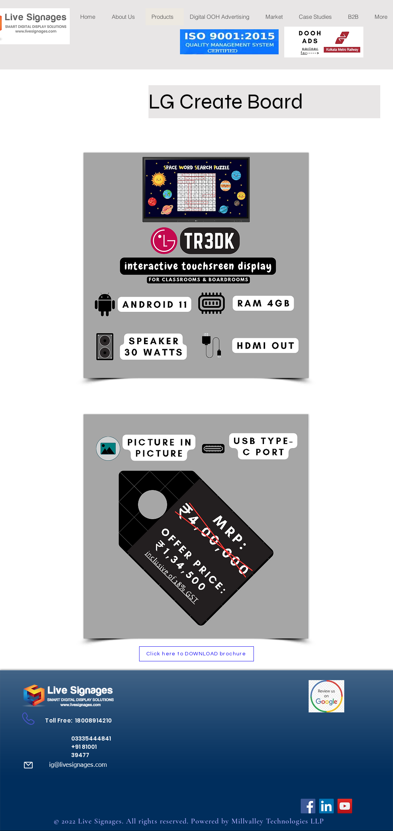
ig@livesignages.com (78, 765)
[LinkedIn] (326, 806)
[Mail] (28, 765)
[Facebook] (308, 806)
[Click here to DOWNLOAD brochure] (196, 653)
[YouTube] (345, 806)
